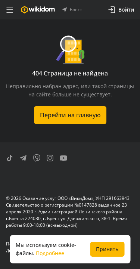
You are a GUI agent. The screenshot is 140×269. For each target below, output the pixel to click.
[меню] (9, 9)
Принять (107, 249)
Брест (72, 9)
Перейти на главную (70, 115)
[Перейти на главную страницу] (38, 9)
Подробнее (50, 253)
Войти (121, 9)
